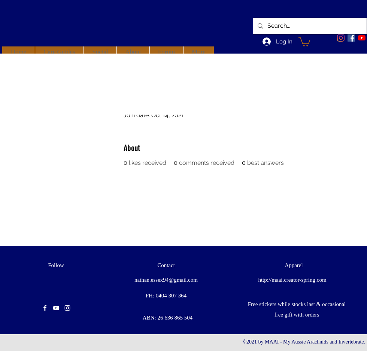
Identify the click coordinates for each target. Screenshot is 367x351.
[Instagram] (341, 38)
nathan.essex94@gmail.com (166, 280)
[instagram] (67, 308)
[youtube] (362, 38)
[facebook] (351, 38)
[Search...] (309, 26)
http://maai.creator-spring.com (292, 280)
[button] (304, 41)
